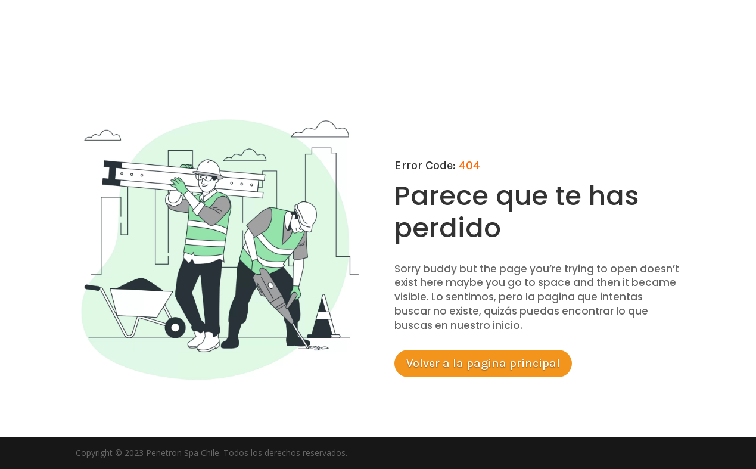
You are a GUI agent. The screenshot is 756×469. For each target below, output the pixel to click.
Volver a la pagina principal (483, 363)
